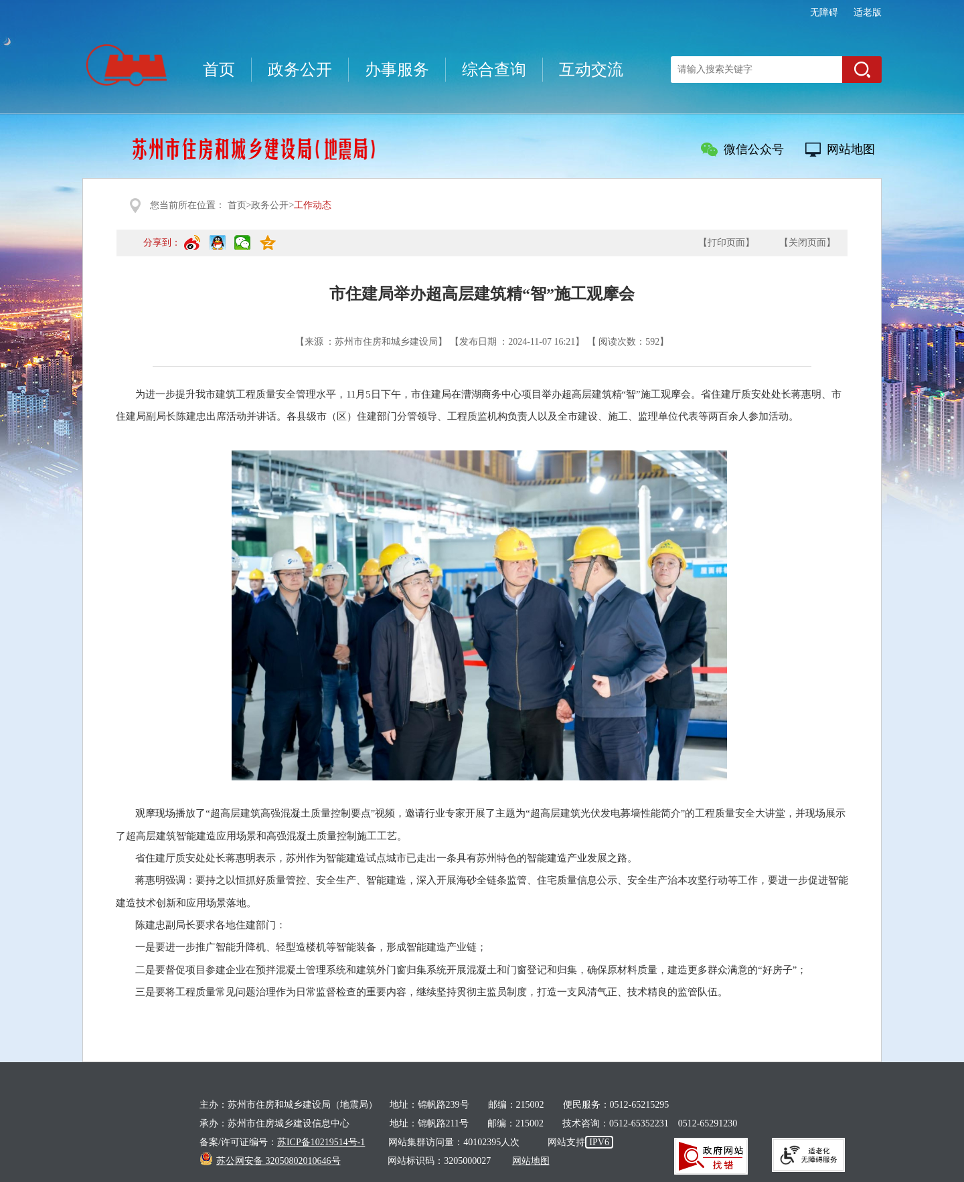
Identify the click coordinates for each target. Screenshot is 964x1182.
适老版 (868, 12)
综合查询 (494, 69)
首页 (219, 69)
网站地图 (851, 149)
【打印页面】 (726, 243)
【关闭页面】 (807, 243)
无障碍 (824, 12)
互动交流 (591, 69)
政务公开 (300, 69)
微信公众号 (754, 149)
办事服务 (397, 69)
